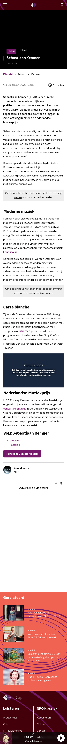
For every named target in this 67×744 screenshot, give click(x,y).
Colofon (41, 724)
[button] (61, 738)
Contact (41, 730)
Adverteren (44, 717)
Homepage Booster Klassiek (22, 454)
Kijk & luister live (12, 730)
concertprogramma (14, 408)
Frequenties (10, 717)
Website (15, 440)
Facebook (15, 445)
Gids (5, 724)
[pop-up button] (46, 358)
